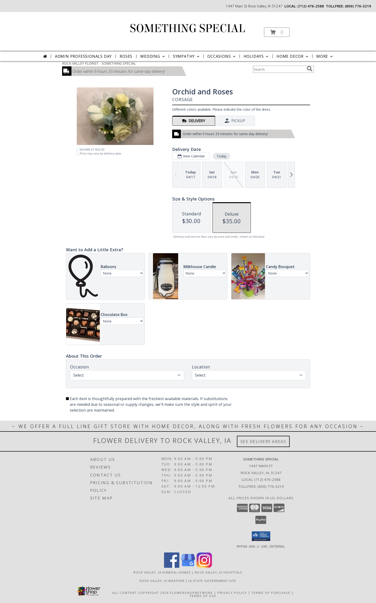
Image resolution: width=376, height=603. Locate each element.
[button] (276, 32)
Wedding (153, 56)
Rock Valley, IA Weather (162, 580)
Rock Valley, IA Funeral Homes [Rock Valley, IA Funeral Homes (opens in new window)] (162, 572)
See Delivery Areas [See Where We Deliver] (263, 441)
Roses (126, 56)
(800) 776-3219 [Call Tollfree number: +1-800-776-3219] (271, 486)
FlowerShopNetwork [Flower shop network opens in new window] (191, 592)
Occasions (221, 56)
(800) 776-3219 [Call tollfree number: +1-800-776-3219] (358, 6)
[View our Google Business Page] (188, 566)
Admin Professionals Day (83, 56)
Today (221, 156)
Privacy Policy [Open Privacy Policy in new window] (232, 592)
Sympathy (186, 56)
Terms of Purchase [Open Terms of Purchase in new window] (271, 592)
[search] (310, 69)
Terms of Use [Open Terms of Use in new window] (203, 595)
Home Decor (292, 56)
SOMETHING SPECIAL (187, 28)
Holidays (257, 56)
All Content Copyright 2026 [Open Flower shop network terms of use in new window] (140, 592)
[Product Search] (279, 69)
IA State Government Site (212, 580)
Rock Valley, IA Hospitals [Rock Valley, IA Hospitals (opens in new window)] (218, 572)
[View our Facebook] (171, 566)
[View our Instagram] (204, 566)
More (325, 56)
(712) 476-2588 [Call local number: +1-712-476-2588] (311, 6)
